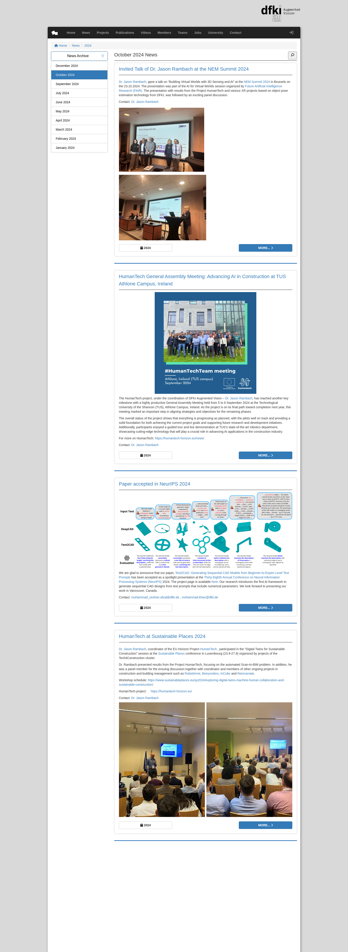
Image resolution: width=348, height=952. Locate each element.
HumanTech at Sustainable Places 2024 (162, 636)
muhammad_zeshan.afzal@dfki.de (155, 597)
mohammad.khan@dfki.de (200, 597)
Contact (235, 32)
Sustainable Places (171, 653)
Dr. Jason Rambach (132, 82)
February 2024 (66, 138)
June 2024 (63, 102)
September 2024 (67, 84)
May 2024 (62, 111)
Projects (103, 32)
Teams (183, 32)
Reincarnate (245, 673)
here (215, 582)
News (86, 32)
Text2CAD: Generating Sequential (198, 573)
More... (265, 248)
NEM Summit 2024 (257, 82)
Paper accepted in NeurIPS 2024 (154, 484)
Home (71, 32)
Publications (125, 32)
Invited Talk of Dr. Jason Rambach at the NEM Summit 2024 (184, 69)
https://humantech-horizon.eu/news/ (179, 438)
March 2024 (64, 129)
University (215, 32)
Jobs (198, 32)
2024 (88, 45)
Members (164, 32)
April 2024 (63, 120)
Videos (146, 32)
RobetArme (192, 673)
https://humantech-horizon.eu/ (171, 691)
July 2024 (62, 93)
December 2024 (67, 66)
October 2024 (65, 75)
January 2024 (65, 147)
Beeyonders (210, 673)
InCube (225, 673)
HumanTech (208, 649)
